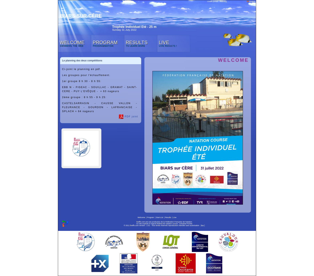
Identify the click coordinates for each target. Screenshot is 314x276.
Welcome (141, 217)
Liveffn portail (212, 1)
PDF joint (128, 116)
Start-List (159, 217)
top (202, 225)
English (251, 2)
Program (150, 217)
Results (168, 217)
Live (174, 217)
